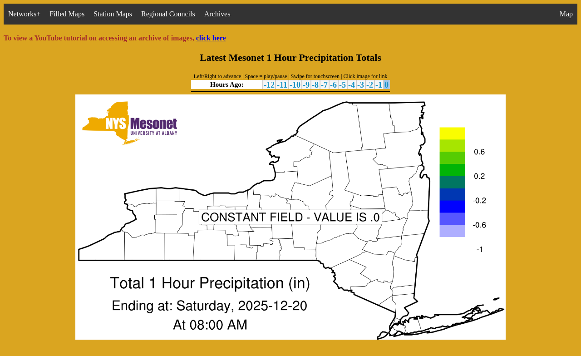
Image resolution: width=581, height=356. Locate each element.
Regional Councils (168, 14)
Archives (217, 14)
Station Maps (113, 14)
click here (211, 38)
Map (566, 14)
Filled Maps (66, 14)
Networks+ (24, 14)
